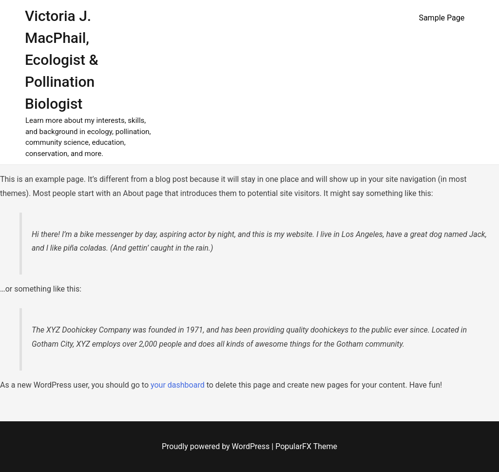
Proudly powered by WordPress (216, 446)
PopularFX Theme (306, 446)
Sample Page (441, 17)
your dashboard (178, 385)
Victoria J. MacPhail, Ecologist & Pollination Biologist (61, 59)
